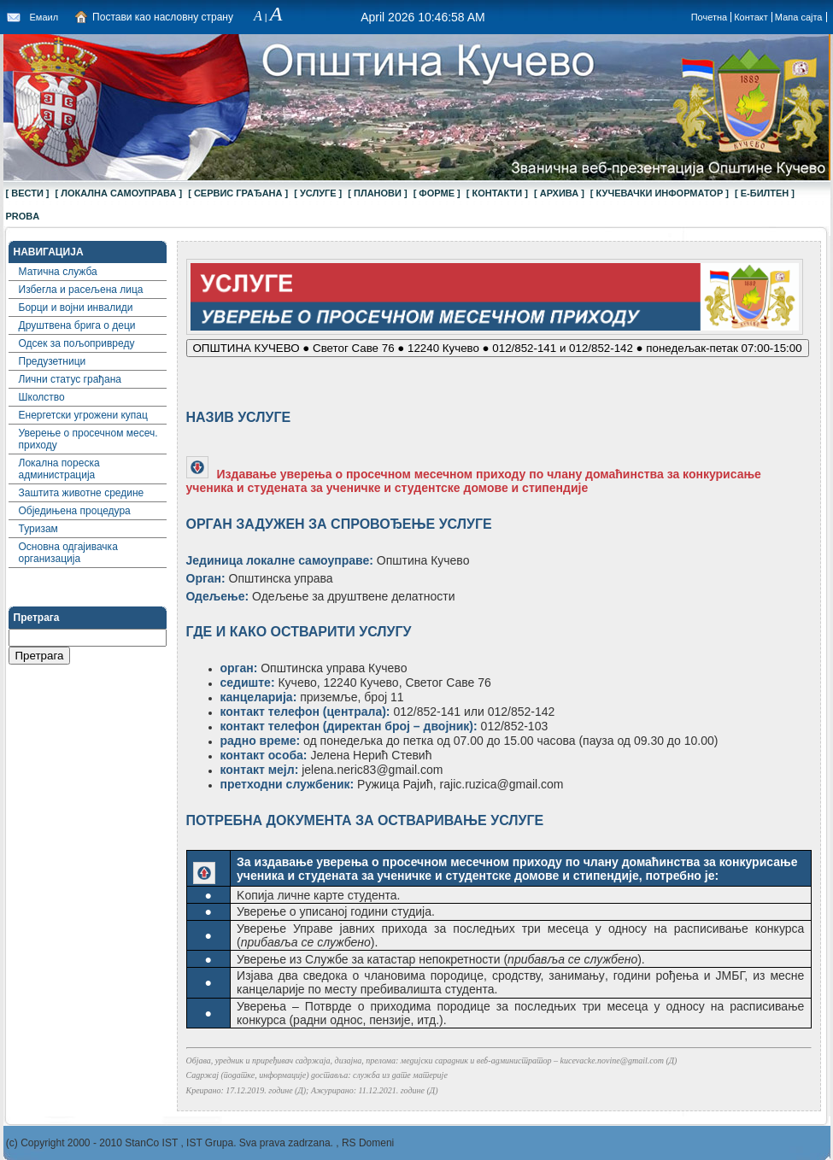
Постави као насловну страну (162, 17)
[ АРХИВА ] (559, 193)
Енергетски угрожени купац (83, 415)
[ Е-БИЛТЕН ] (765, 193)
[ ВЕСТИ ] (28, 193)
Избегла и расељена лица (81, 290)
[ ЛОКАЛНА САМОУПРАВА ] (119, 193)
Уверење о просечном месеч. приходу (88, 439)
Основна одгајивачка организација (68, 553)
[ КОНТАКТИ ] (497, 193)
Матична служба (58, 272)
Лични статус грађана (70, 379)
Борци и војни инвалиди (76, 307)
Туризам (38, 529)
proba (23, 216)
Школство (42, 397)
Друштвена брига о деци (77, 325)
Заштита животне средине (81, 493)
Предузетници (52, 361)
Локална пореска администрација (59, 469)
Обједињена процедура (75, 511)
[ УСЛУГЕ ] (318, 193)
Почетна (709, 17)
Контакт (751, 17)
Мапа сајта (799, 17)
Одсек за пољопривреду (77, 343)
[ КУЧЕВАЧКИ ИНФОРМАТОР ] (659, 193)
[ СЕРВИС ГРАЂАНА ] (238, 193)
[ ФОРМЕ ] (437, 193)
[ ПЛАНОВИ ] (377, 193)
